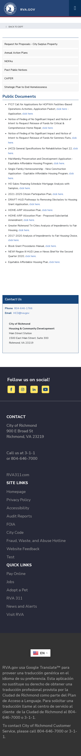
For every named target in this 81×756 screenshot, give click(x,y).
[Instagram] (23, 389)
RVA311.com (18, 474)
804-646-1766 (23, 308)
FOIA (11, 524)
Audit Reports (19, 516)
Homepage (16, 491)
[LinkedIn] (34, 389)
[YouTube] (45, 389)
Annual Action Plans (16, 53)
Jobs (10, 581)
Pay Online (16, 573)
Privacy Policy (19, 499)
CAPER (8, 78)
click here (62, 109)
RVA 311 (14, 598)
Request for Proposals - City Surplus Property (30, 44)
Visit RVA (15, 614)
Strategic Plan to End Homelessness (25, 87)
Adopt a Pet (17, 590)
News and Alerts (22, 606)
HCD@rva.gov (21, 313)
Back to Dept (14, 26)
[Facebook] (11, 389)
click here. (27, 114)
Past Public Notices (15, 70)
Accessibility (18, 508)
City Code (15, 532)
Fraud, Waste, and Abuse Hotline (36, 540)
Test (10, 557)
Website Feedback (23, 548)
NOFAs (8, 61)
